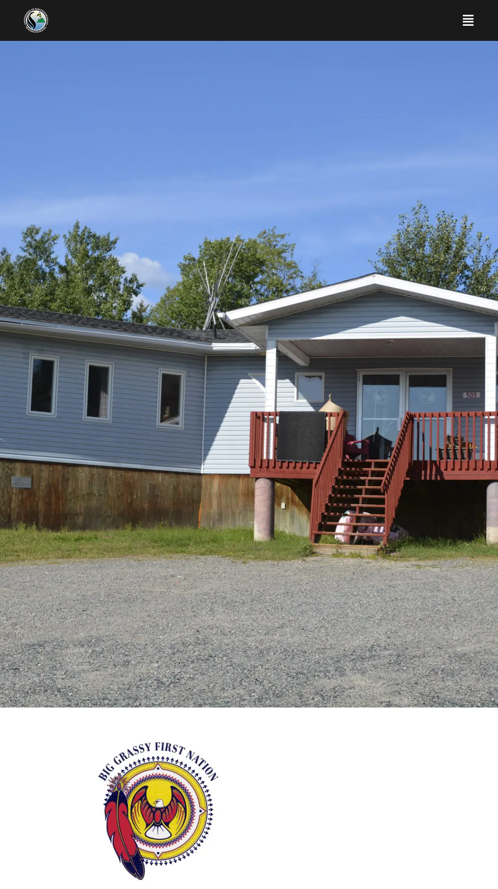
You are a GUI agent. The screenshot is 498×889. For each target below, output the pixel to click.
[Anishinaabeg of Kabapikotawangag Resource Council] (36, 11)
